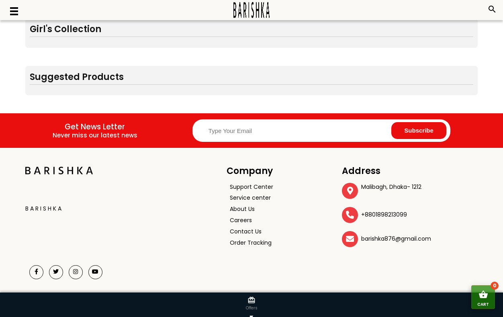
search (492, 9)
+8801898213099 (384, 215)
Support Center (251, 187)
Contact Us (246, 231)
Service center (250, 198)
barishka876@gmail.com (396, 239)
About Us (242, 209)
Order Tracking (251, 243)
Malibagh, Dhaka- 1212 (391, 187)
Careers (241, 220)
